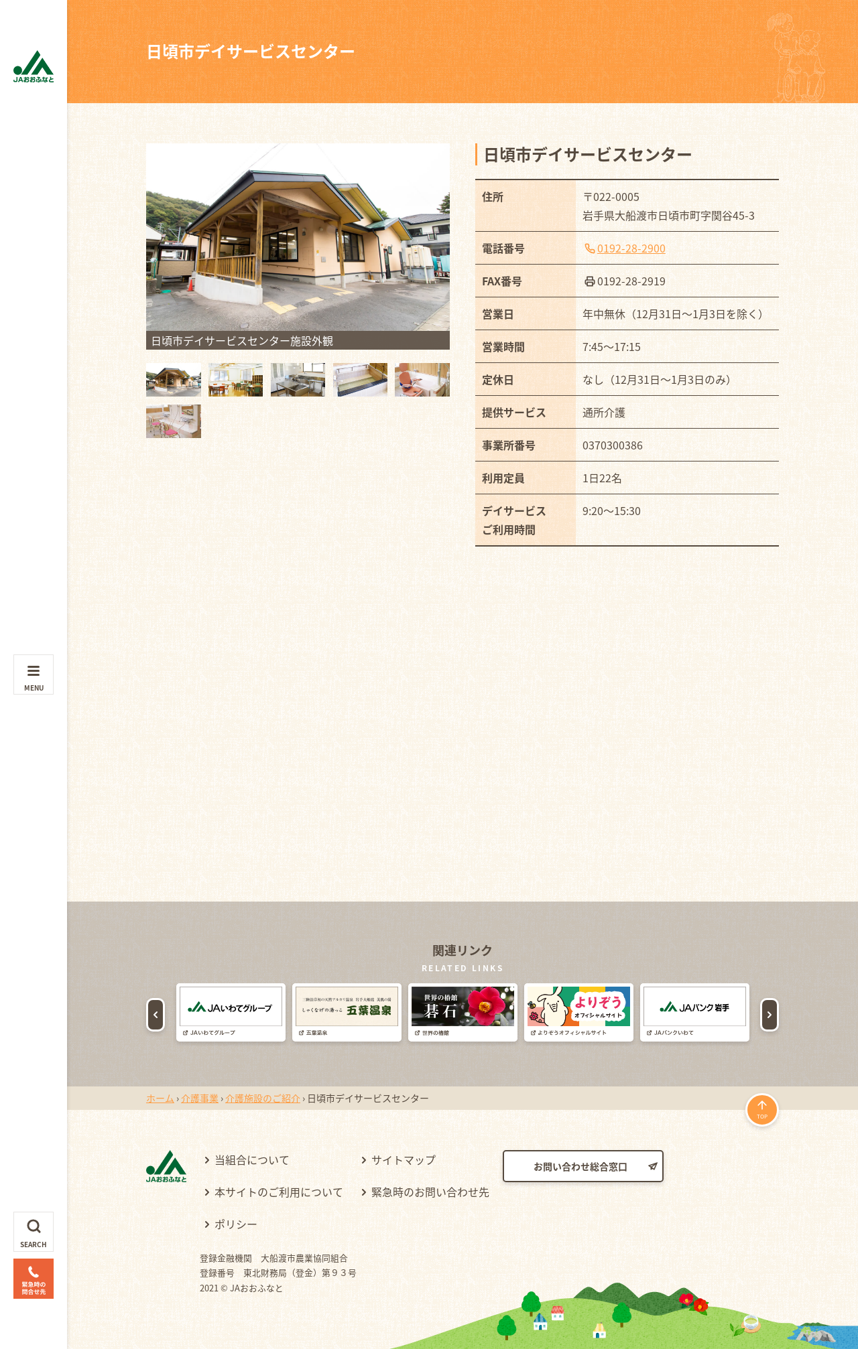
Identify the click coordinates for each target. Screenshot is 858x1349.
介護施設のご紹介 (262, 1098)
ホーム (160, 1098)
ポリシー (235, 1224)
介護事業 (200, 1098)
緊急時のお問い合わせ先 (430, 1192)
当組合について (252, 1159)
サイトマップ (403, 1159)
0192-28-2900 (631, 248)
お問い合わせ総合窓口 (580, 1166)
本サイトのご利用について (278, 1192)
